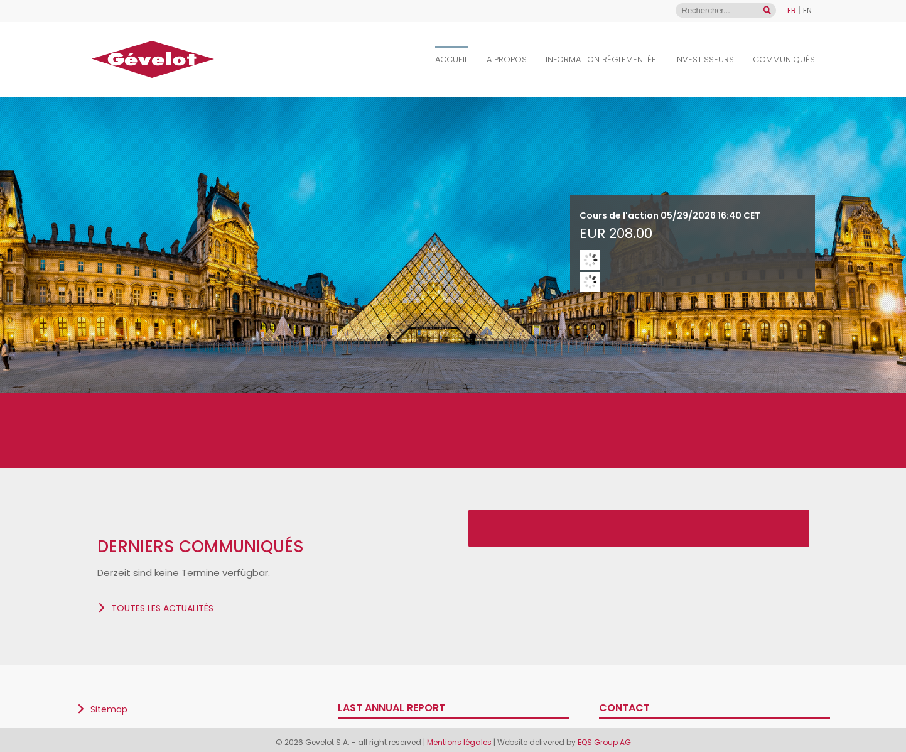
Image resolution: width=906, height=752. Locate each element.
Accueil (451, 59)
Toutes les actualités (162, 608)
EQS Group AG (604, 742)
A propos (507, 59)
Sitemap (108, 709)
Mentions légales (460, 742)
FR (791, 10)
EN (807, 10)
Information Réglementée (601, 59)
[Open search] (767, 10)
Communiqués (784, 59)
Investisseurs (704, 59)
